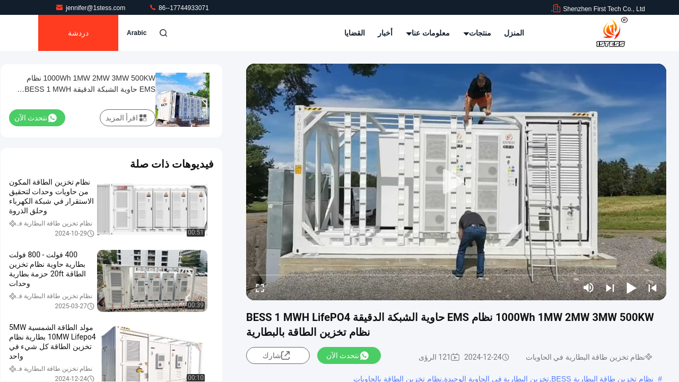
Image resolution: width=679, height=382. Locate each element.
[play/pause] (631, 288)
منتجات (477, 33)
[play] (456, 182)
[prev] (652, 288)
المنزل (514, 33)
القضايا (354, 33)
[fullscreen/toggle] (260, 288)
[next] (610, 288)
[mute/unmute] (588, 288)
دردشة (78, 33)
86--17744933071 (179, 8)
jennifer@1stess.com (91, 8)
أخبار (385, 33)
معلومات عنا (428, 33)
